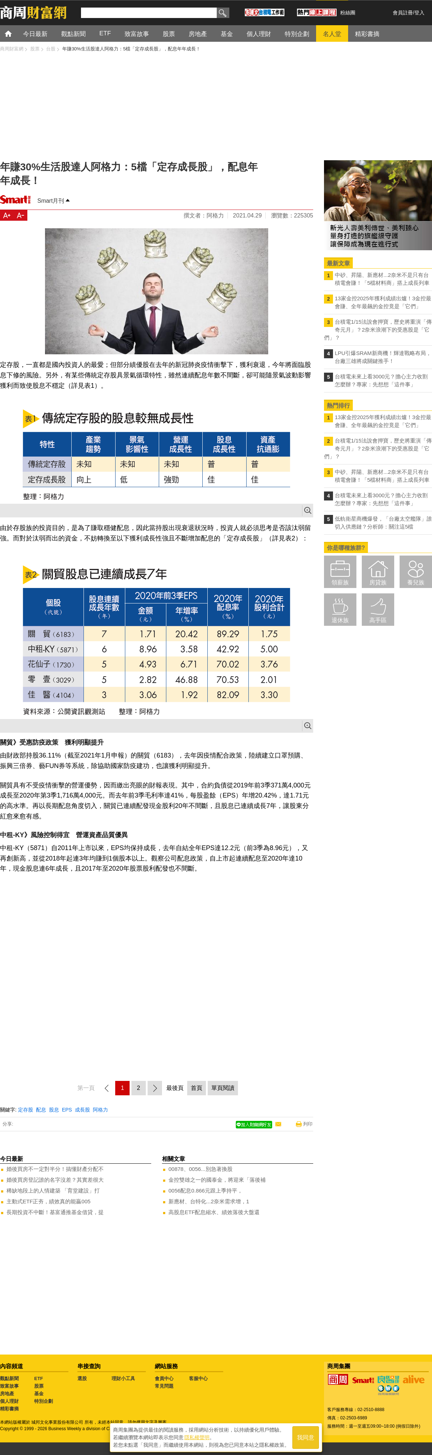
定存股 (25, 1110)
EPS (67, 1110)
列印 (307, 1124)
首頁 (15, 33)
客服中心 (198, 1378)
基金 (39, 1393)
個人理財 (9, 1401)
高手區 (378, 620)
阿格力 (100, 1110)
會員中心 (164, 1378)
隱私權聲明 (197, 1437)
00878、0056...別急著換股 (200, 1169)
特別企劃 (43, 1401)
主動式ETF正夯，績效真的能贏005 (48, 1201)
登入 (419, 12)
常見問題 (164, 1386)
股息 (54, 1110)
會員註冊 (403, 12)
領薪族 (340, 582)
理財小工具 (123, 1378)
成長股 (82, 1110)
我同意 (305, 1437)
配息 (41, 1110)
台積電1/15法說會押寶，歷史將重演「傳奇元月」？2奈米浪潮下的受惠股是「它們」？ (378, 330)
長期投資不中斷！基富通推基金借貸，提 (55, 1212)
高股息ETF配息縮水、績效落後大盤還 (214, 1212)
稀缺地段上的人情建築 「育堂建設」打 (53, 1190)
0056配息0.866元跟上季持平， (205, 1190)
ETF (38, 1378)
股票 (39, 1386)
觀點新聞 (9, 1378)
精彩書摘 (9, 1408)
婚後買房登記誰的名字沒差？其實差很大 (55, 1180)
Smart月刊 (50, 201)
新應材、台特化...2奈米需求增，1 (208, 1201)
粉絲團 (347, 12)
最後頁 (175, 1088)
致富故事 (9, 1386)
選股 (82, 1378)
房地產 (7, 1393)
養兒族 (415, 582)
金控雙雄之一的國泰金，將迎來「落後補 (217, 1180)
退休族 (340, 620)
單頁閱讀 (222, 1088)
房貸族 (378, 582)
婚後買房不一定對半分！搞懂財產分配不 (55, 1169)
